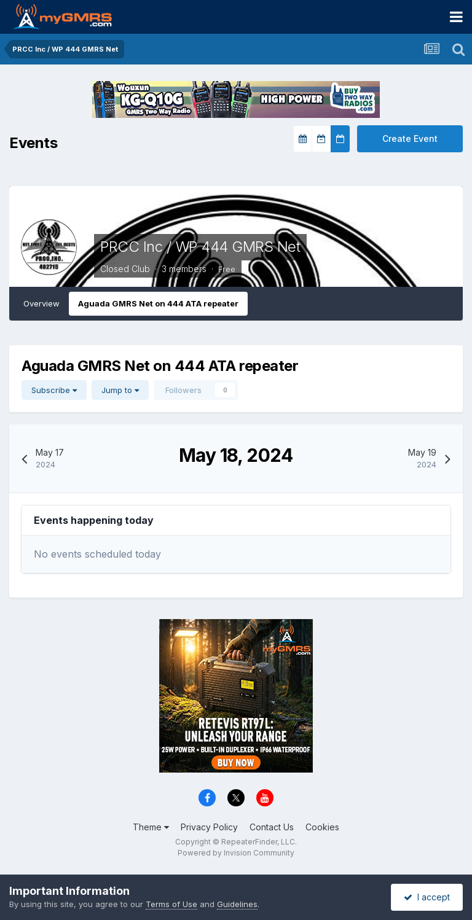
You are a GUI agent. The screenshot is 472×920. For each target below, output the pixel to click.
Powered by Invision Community (236, 852)
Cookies (322, 827)
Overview (41, 303)
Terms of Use (171, 904)
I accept (427, 897)
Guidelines (237, 904)
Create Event (410, 138)
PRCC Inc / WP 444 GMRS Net (200, 246)
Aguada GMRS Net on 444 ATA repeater (158, 303)
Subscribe (54, 390)
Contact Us (272, 827)
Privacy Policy (209, 827)
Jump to (120, 390)
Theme (151, 827)
